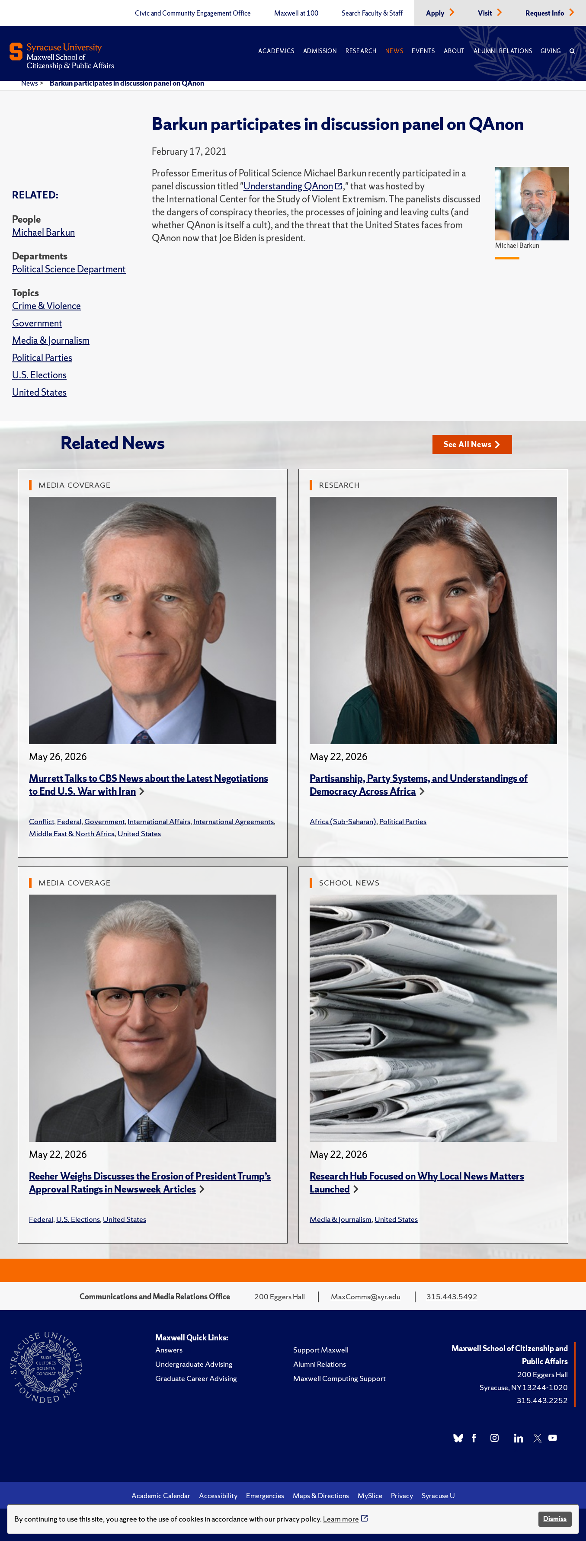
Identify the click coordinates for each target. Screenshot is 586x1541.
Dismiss (555, 1518)
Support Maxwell (321, 1350)
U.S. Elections (39, 375)
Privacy (402, 1495)
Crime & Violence (46, 306)
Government (37, 323)
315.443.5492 (451, 1296)
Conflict (41, 821)
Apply (436, 13)
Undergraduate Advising (194, 1364)
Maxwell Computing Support (339, 1378)
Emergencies (265, 1495)
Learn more (341, 1519)
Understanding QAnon (288, 186)
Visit (485, 13)
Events (423, 51)
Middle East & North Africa (72, 833)
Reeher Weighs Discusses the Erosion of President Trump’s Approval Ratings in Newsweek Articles (150, 1183)
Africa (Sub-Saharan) (343, 821)
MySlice (370, 1495)
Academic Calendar (160, 1495)
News (394, 51)
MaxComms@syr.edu (365, 1296)
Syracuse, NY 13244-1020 (524, 1387)
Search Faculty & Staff (372, 13)
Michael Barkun (43, 232)
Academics (276, 51)
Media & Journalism (51, 340)
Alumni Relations (503, 51)
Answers (169, 1350)
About (454, 51)
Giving (551, 51)
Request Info (545, 13)
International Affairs (159, 821)
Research (361, 51)
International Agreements (233, 821)
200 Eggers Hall (542, 1374)
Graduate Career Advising (196, 1378)
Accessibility (218, 1495)
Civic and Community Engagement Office (193, 13)
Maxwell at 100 (296, 13)
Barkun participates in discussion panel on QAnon (127, 83)
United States (39, 392)
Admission (320, 51)
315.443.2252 (542, 1400)
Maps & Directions (321, 1495)
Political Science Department (69, 269)
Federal (69, 821)
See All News (472, 444)
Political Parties (42, 358)
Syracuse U (438, 1495)
